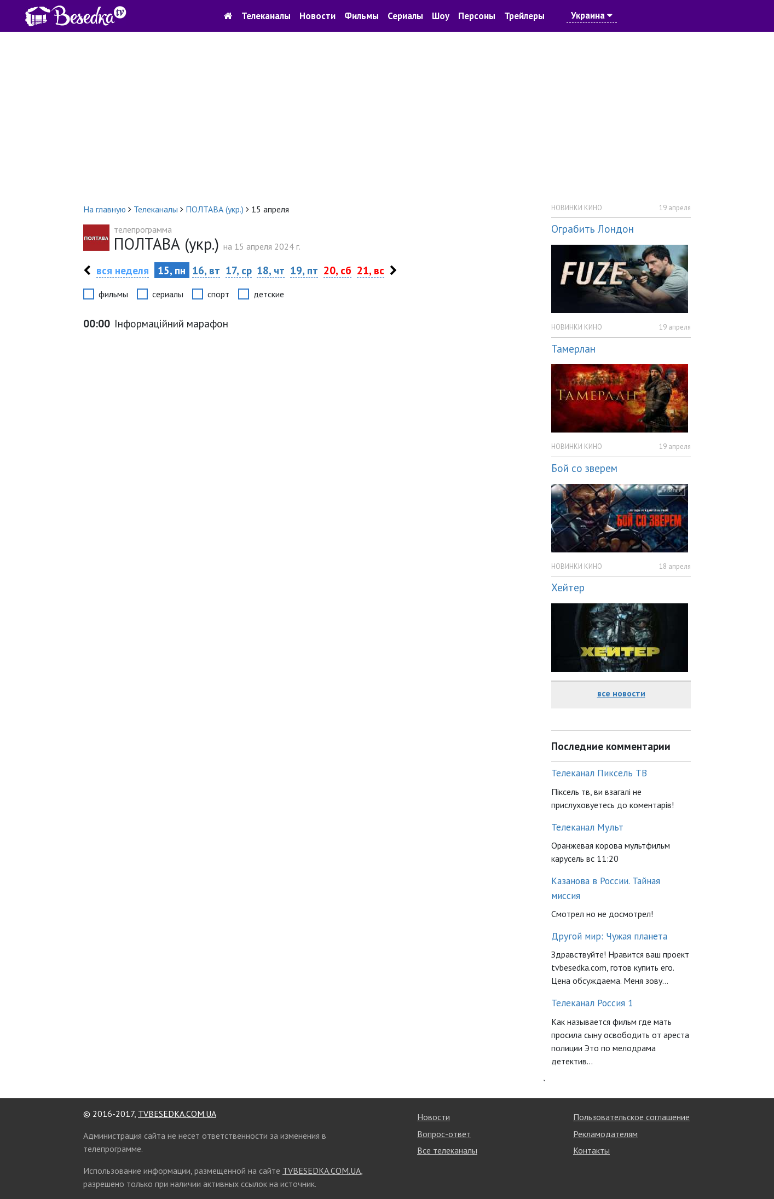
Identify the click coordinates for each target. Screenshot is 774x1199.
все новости (621, 693)
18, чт (271, 270)
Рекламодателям (605, 1133)
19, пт (304, 270)
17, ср (239, 270)
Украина (592, 15)
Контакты (591, 1150)
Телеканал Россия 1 (592, 1002)
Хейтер (568, 587)
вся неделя (122, 270)
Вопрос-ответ (444, 1133)
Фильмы (361, 16)
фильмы (113, 294)
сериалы (167, 294)
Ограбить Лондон (592, 228)
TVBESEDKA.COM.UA (177, 1113)
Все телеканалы (447, 1150)
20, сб (337, 270)
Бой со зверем (584, 468)
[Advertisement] (387, 117)
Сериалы (405, 16)
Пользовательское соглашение (631, 1116)
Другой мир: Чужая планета (609, 936)
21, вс (370, 270)
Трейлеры (524, 16)
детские (268, 294)
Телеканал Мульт (587, 827)
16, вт (206, 270)
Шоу (440, 16)
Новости (317, 16)
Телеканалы (266, 16)
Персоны (476, 16)
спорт (218, 294)
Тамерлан (573, 348)
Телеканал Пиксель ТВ (599, 772)
